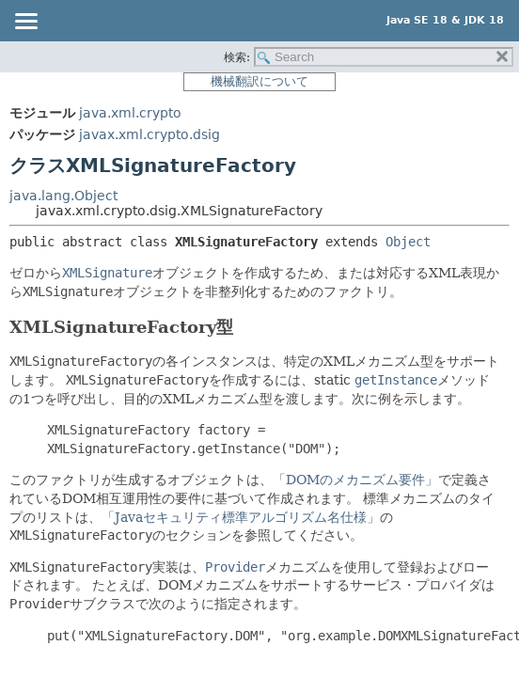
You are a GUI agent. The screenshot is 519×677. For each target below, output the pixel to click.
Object (408, 241)
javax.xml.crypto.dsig (149, 134)
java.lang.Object (63, 195)
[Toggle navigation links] (25, 22)
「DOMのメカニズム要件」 (355, 479)
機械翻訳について (259, 81)
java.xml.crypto (130, 112)
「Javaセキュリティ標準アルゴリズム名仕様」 (241, 517)
